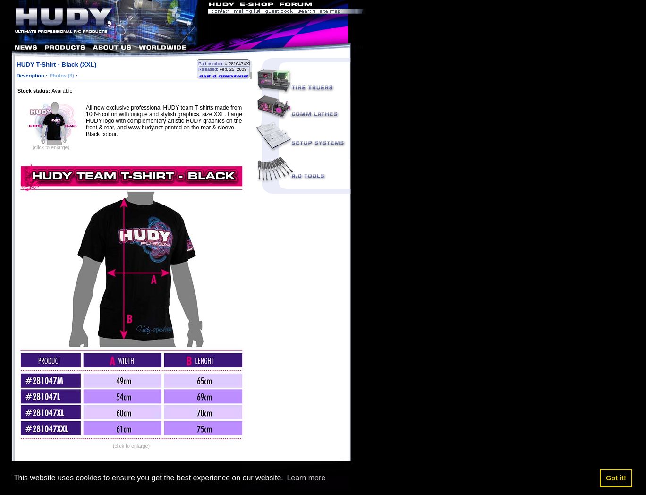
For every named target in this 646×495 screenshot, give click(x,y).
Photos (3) (62, 75)
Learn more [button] (306, 478)
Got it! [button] (616, 478)
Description (30, 75)
